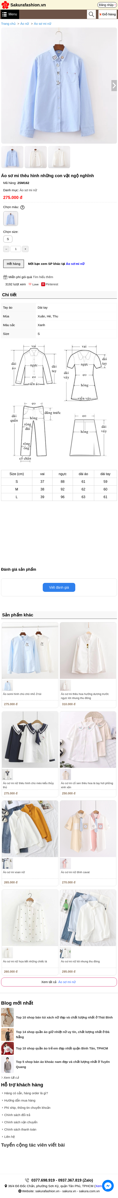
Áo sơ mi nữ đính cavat (75, 872)
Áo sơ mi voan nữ (14, 872)
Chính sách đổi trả (17, 1115)
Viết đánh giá (59, 587)
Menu (13, 14)
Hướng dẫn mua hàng (19, 1100)
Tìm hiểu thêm (43, 277)
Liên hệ (9, 1136)
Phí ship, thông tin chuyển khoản (27, 1107)
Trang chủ (8, 23)
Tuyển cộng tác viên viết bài (33, 1145)
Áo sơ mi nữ (42, 23)
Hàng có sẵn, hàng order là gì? (26, 1093)
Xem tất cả (11, 1077)
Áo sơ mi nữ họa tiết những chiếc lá (25, 961)
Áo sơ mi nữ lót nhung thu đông (80, 961)
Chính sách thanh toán (20, 1129)
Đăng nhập (106, 5)
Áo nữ (24, 23)
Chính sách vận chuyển (20, 1122)
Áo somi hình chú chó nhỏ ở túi (22, 694)
